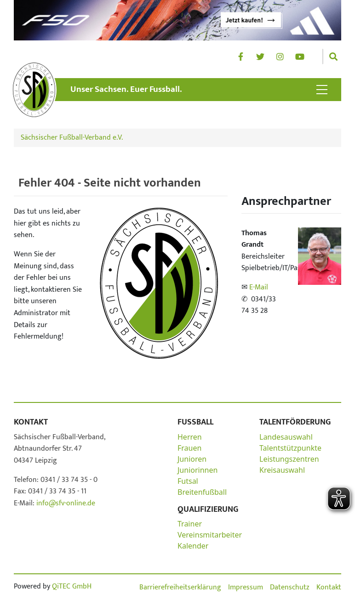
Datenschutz (289, 587)
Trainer (190, 524)
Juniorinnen (198, 470)
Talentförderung (295, 422)
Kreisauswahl (282, 470)
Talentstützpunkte (290, 448)
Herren (190, 437)
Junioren (192, 459)
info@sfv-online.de (64, 503)
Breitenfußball (202, 492)
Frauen (189, 448)
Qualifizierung (208, 509)
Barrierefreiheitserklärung (180, 587)
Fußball (195, 422)
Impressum (245, 587)
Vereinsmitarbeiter (210, 535)
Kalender (193, 546)
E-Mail (258, 287)
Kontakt (31, 422)
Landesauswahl (286, 437)
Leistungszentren (289, 459)
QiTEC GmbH (72, 586)
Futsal (188, 481)
